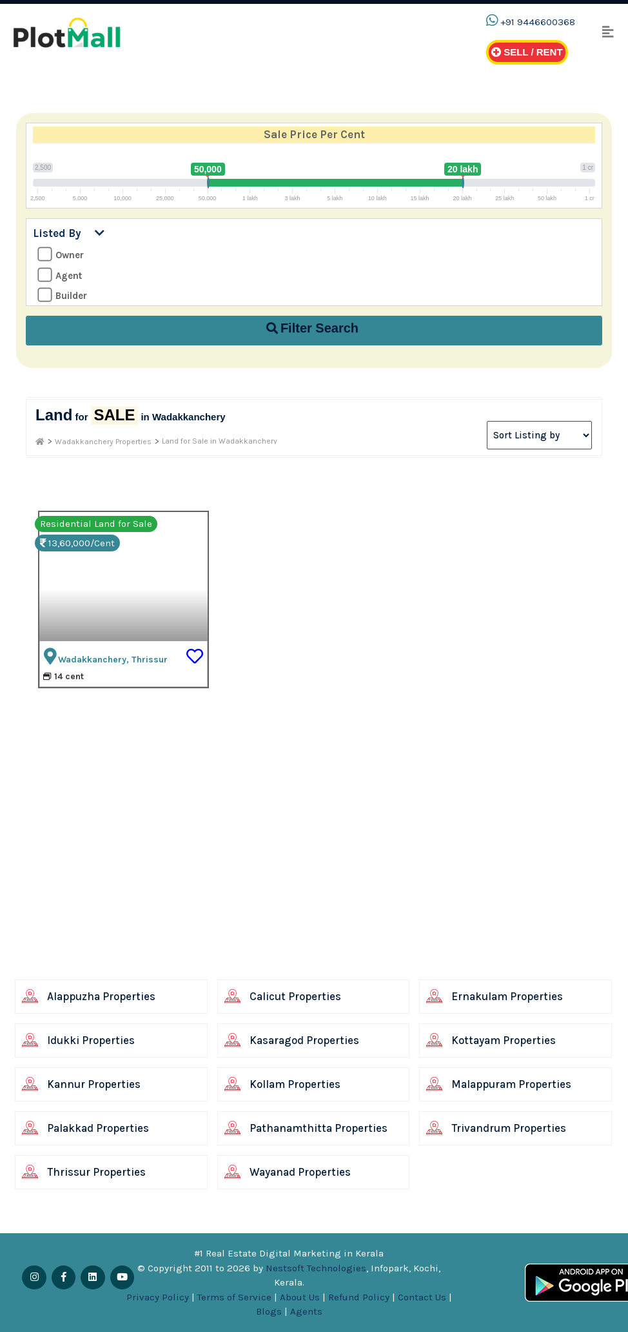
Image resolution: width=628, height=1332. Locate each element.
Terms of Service (234, 1297)
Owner (60, 254)
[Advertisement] (298, 884)
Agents (306, 1311)
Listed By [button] (68, 233)
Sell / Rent (527, 51)
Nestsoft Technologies (316, 1268)
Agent (59, 275)
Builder (62, 295)
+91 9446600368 (537, 22)
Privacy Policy (157, 1297)
